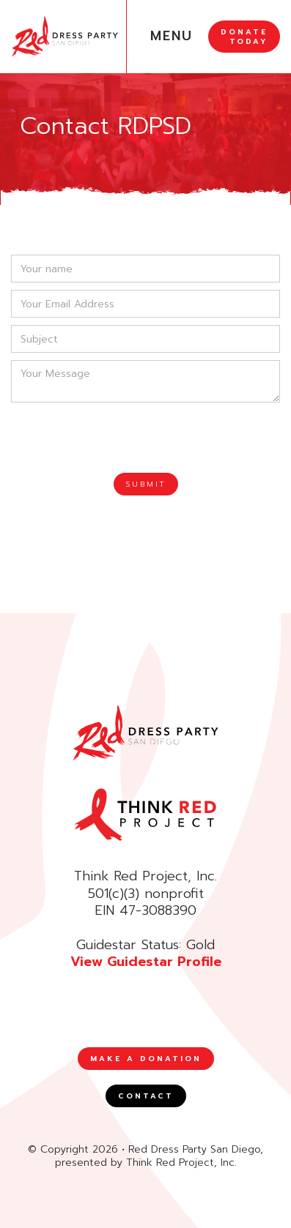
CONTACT (146, 1095)
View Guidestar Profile (145, 961)
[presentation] (122, 438)
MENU (171, 36)
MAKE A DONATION (146, 1058)
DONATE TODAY (244, 36)
